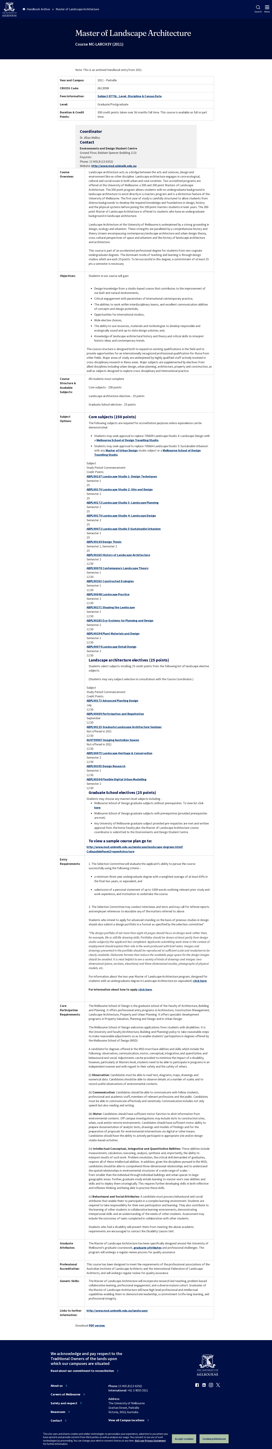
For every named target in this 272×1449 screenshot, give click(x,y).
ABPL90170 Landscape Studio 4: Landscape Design (121, 516)
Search (258, 9)
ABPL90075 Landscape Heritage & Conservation (119, 753)
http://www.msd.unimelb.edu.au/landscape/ (117, 1311)
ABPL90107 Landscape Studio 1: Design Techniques (122, 476)
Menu (267, 9)
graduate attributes (147, 1248)
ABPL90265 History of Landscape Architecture (118, 555)
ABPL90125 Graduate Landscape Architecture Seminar (124, 727)
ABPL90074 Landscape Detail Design (112, 647)
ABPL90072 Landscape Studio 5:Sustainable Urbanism (124, 529)
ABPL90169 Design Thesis (104, 542)
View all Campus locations (126, 1420)
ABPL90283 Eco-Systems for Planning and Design (120, 620)
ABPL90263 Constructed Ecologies (110, 581)
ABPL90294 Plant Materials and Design (113, 633)
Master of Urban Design (122, 450)
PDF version (97, 1325)
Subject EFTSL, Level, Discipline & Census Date (129, 96)
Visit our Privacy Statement (150, 1440)
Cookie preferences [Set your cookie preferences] (214, 1439)
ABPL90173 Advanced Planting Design (112, 701)
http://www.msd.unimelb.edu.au (114, 166)
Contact (56, 1420)
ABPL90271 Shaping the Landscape (111, 607)
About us (57, 1386)
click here (200, 981)
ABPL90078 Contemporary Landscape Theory (117, 568)
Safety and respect (64, 1403)
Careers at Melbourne (65, 1394)
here (97, 808)
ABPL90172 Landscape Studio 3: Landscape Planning (123, 503)
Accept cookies (184, 1439)
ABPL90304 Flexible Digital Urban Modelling (116, 779)
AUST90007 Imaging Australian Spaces (113, 740)
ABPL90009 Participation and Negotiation (115, 714)
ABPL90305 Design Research (106, 766)
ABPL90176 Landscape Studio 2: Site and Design (120, 489)
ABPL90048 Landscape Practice (108, 594)
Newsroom (58, 1412)
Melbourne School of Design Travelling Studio (127, 440)
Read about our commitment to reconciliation (82, 1371)
